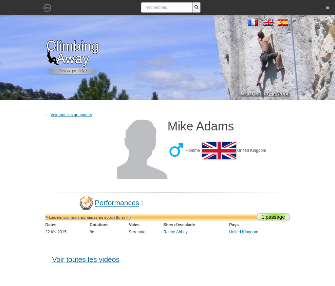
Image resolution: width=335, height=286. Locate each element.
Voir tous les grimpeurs (71, 114)
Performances (117, 203)
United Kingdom (243, 232)
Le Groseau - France (265, 93)
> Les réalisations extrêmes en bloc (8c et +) (88, 217)
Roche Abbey (175, 232)
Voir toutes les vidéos (85, 259)
